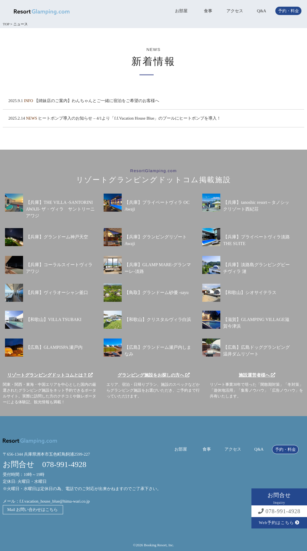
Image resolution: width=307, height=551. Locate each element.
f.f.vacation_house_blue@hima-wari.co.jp (54, 501)
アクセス (234, 11)
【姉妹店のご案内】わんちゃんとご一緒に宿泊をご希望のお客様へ (96, 100)
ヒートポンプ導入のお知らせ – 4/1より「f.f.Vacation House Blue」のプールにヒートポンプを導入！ (129, 118)
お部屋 (181, 11)
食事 (208, 11)
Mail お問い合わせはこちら (32, 509)
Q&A (261, 11)
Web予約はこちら (279, 522)
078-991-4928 (279, 511)
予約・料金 (288, 11)
